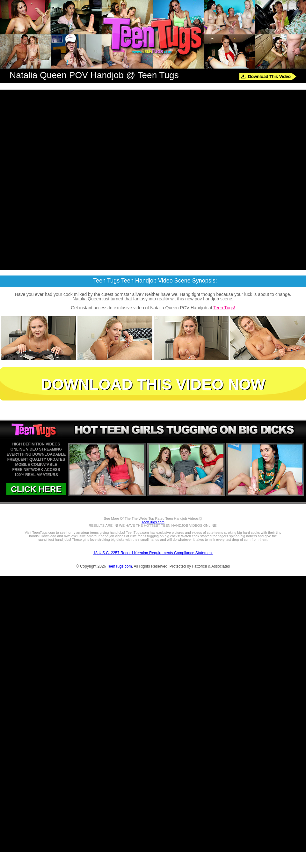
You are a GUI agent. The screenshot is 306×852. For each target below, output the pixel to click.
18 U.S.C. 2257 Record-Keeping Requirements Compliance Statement (153, 553)
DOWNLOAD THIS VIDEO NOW (153, 384)
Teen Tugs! (224, 307)
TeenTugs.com (153, 522)
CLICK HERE (36, 489)
